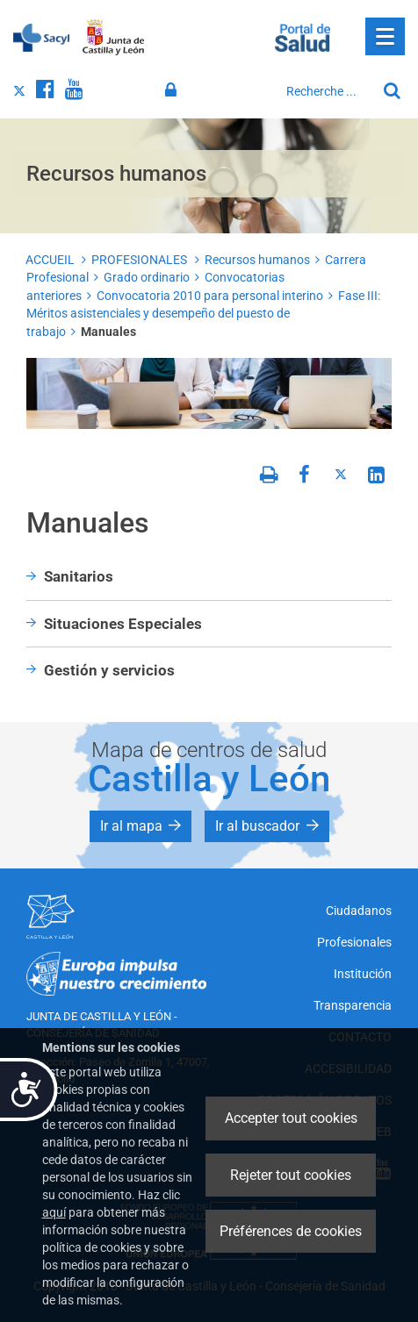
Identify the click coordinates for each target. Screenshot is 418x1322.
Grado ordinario (147, 277)
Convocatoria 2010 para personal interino (210, 296)
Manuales (108, 332)
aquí (54, 1212)
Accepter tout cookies (291, 1118)
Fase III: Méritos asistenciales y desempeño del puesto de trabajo (203, 314)
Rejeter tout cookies (290, 1175)
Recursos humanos (257, 260)
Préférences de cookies (291, 1231)
